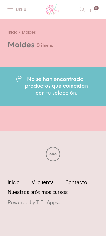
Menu (21, 10)
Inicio (12, 32)
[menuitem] (13, 182)
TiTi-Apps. (47, 202)
